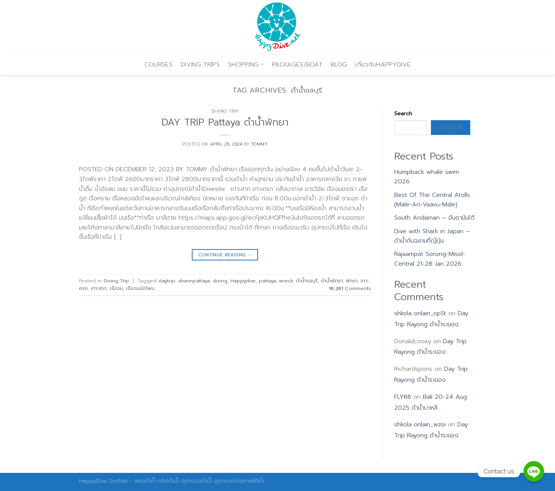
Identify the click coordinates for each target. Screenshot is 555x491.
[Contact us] (534, 471)
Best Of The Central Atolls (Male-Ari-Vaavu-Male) (432, 200)
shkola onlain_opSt (420, 313)
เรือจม (116, 288)
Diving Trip (225, 111)
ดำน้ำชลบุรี (307, 280)
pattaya (267, 280)
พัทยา (352, 280)
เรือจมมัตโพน (140, 288)
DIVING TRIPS (200, 64)
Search (403, 113)
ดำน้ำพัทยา (332, 280)
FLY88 (402, 396)
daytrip (167, 280)
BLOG (339, 64)
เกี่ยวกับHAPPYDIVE (382, 64)
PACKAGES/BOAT (297, 64)
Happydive (243, 280)
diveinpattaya (194, 280)
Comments (350, 288)
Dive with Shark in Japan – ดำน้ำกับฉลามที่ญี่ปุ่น (432, 236)
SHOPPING (246, 64)
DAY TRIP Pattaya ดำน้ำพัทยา (225, 122)
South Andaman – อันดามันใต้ (434, 217)
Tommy (259, 144)
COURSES (159, 64)
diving (220, 280)
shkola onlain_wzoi (420, 424)
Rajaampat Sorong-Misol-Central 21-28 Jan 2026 (429, 258)
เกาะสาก (99, 288)
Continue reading (225, 255)
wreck (286, 280)
